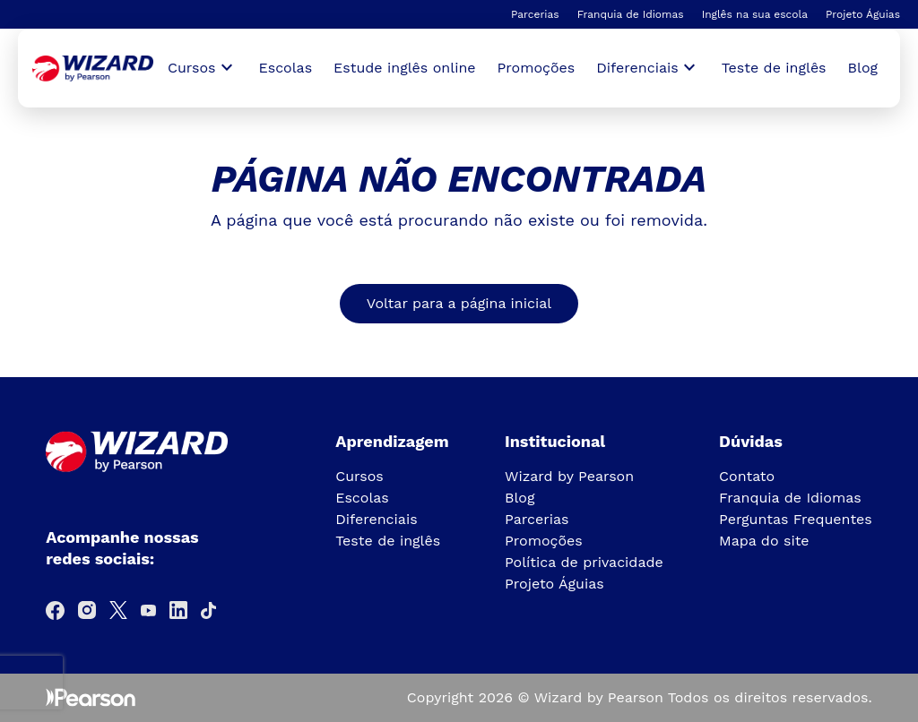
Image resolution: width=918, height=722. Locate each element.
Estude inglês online (404, 67)
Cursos (359, 476)
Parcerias (535, 14)
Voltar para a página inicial (459, 303)
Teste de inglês (774, 67)
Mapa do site (764, 540)
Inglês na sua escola (755, 14)
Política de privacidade (584, 562)
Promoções (537, 67)
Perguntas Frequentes (795, 519)
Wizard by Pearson (569, 476)
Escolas (286, 67)
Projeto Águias (863, 14)
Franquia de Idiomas (630, 14)
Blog (863, 67)
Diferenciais (376, 519)
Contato (747, 476)
